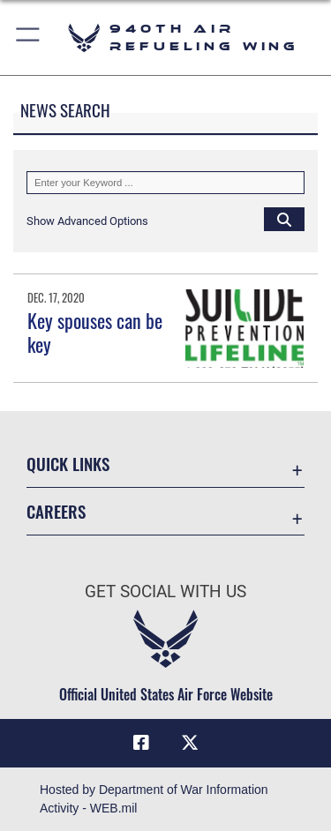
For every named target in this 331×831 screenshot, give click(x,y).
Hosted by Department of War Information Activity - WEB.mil (154, 798)
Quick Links (67, 463)
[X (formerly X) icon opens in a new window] (190, 743)
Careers (56, 511)
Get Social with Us (165, 591)
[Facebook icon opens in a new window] (141, 743)
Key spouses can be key (94, 331)
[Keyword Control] (165, 182)
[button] (28, 37)
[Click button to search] (284, 218)
